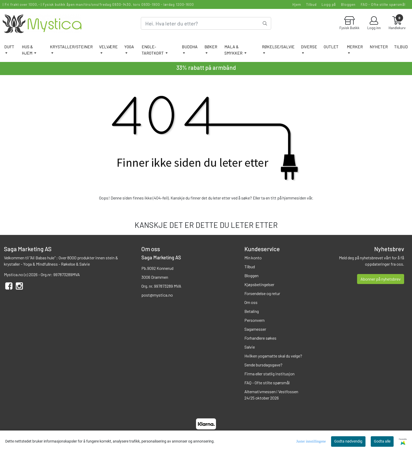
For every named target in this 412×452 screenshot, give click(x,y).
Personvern (254, 320)
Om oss (251, 302)
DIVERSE (309, 46)
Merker (355, 46)
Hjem (296, 4)
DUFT (9, 46)
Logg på (329, 4)
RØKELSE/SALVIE (278, 46)
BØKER (210, 46)
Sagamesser (255, 329)
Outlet (331, 46)
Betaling (251, 311)
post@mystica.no (157, 294)
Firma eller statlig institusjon (269, 373)
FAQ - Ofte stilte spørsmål (383, 4)
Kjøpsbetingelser (259, 284)
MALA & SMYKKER (233, 49)
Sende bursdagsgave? (263, 364)
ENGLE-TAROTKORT (153, 49)
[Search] (206, 23)
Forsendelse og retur (262, 293)
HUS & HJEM (27, 49)
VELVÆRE (108, 46)
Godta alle (382, 441)
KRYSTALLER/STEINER (71, 46)
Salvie (249, 346)
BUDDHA (190, 46)
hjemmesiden (294, 197)
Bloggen (348, 4)
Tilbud (311, 4)
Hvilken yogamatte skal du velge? (273, 355)
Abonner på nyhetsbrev (380, 278)
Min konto (253, 257)
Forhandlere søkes (260, 337)
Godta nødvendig (348, 441)
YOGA (129, 46)
